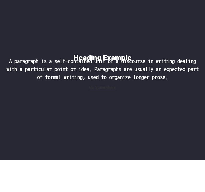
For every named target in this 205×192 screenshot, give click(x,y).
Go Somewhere (102, 87)
